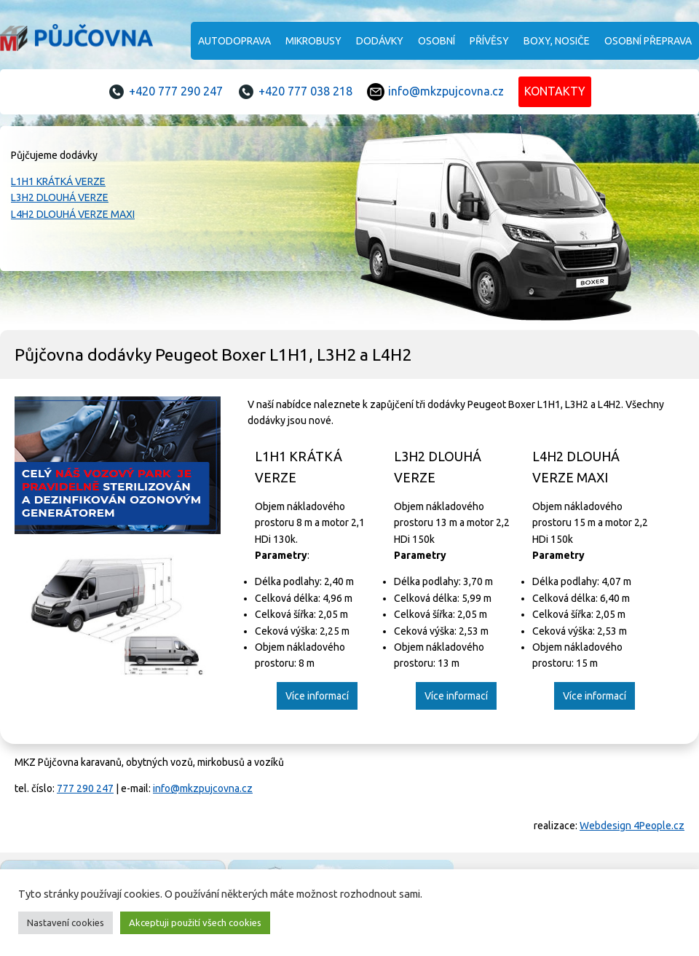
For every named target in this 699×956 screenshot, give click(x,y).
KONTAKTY (554, 91)
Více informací (317, 696)
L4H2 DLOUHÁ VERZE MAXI (73, 214)
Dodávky (379, 41)
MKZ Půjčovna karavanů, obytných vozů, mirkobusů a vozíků (76, 40)
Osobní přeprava (648, 41)
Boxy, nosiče (557, 41)
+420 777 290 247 (176, 91)
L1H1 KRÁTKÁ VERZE (58, 181)
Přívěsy (489, 41)
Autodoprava (234, 41)
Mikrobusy (313, 41)
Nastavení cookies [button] (65, 922)
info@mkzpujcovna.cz (446, 91)
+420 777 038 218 (305, 91)
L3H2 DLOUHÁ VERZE (59, 197)
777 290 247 (85, 788)
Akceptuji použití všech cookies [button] (195, 922)
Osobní (436, 41)
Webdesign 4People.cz (632, 825)
